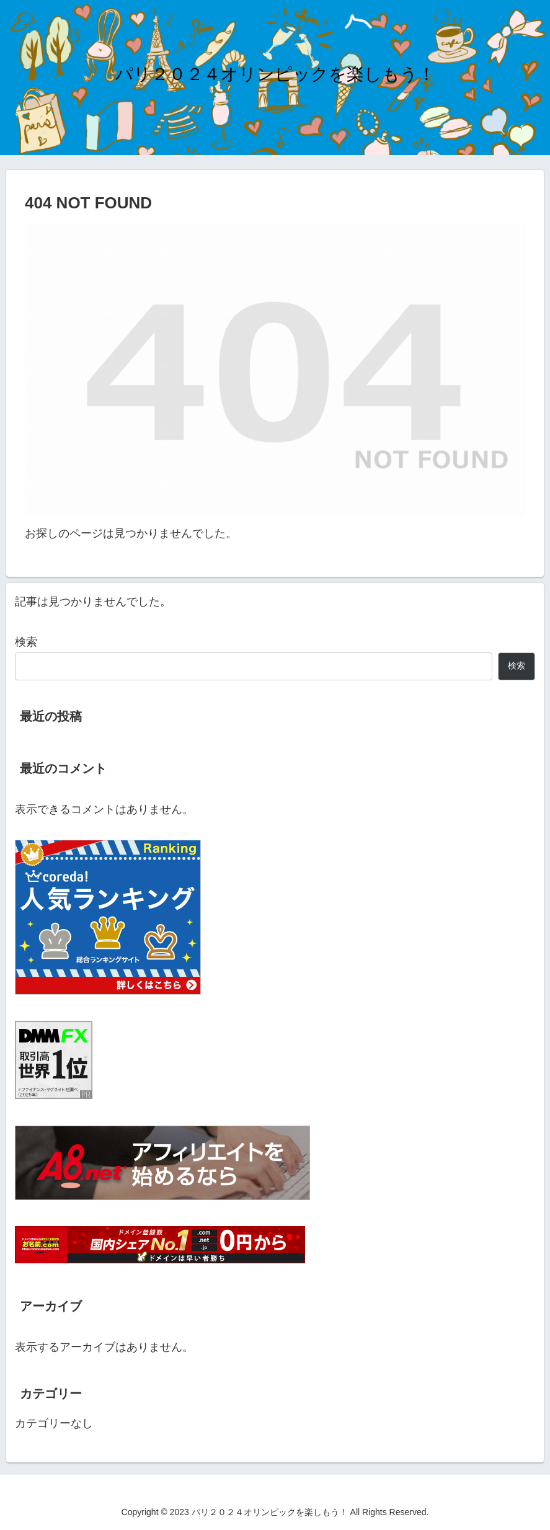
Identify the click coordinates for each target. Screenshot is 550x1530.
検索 (26, 642)
